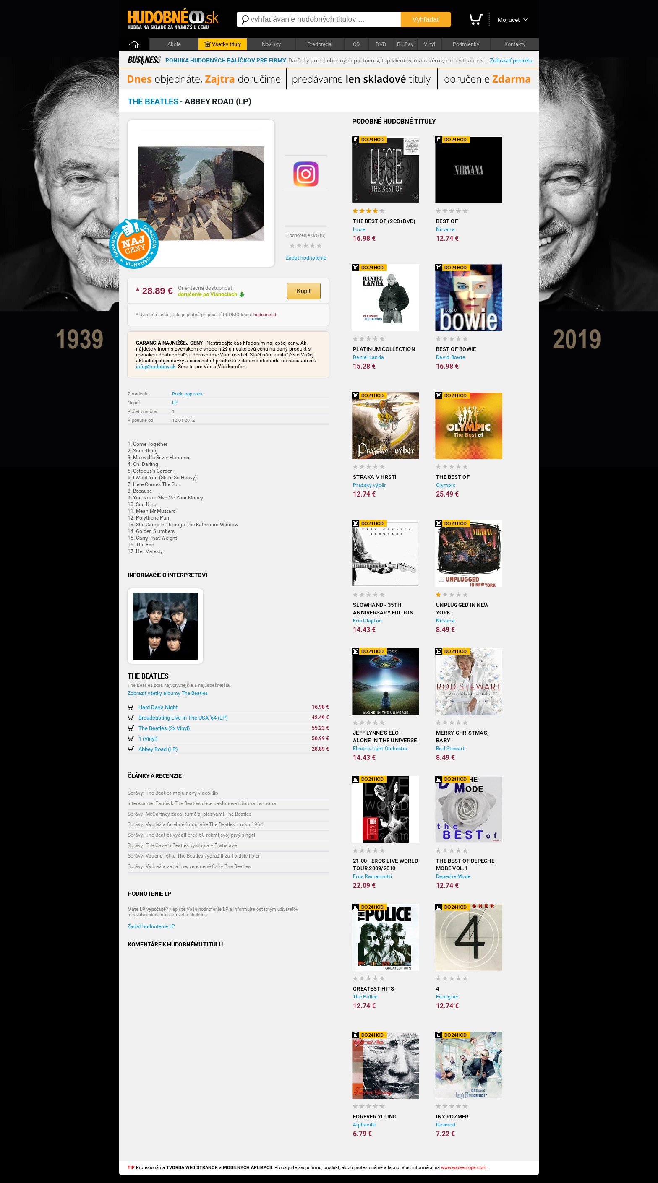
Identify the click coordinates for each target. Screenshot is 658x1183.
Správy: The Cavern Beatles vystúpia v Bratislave (182, 845)
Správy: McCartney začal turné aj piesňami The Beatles (189, 814)
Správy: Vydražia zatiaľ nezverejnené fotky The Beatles (189, 866)
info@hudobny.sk (155, 366)
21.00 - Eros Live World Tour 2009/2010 (385, 864)
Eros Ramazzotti (372, 876)
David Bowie (450, 357)
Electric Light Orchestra (380, 748)
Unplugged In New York (462, 609)
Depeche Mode (453, 876)
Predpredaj (320, 44)
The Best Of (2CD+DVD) (384, 221)
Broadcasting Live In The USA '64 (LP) (183, 718)
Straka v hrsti (375, 477)
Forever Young (375, 1116)
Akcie (174, 44)
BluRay (405, 44)
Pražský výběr (369, 485)
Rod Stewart (450, 748)
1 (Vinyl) (148, 739)
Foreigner (447, 997)
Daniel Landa (368, 357)
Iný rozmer (452, 1116)
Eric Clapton (367, 621)
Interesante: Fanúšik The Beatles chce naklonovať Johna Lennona (202, 803)
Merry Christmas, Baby (462, 737)
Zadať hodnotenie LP (151, 926)
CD (356, 44)
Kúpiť (304, 291)
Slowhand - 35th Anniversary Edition (383, 609)
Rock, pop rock (187, 394)
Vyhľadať (426, 19)
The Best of (453, 477)
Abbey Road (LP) (158, 749)
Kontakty (514, 44)
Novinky (271, 44)
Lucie (359, 229)
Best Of (447, 221)
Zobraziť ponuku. (512, 60)
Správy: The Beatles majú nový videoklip (173, 793)
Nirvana (445, 229)
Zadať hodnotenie (306, 258)
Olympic (445, 485)
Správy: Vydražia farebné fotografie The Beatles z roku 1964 (195, 824)
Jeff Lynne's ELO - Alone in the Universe (385, 737)
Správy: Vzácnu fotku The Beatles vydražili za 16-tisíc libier (194, 856)
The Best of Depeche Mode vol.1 (465, 864)
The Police (365, 997)
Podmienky (466, 44)
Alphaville (364, 1125)
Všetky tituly (222, 44)
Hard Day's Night (158, 707)
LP (175, 403)
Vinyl (429, 44)
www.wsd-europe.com (463, 1167)
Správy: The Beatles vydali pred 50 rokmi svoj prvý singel (191, 835)
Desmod (446, 1125)
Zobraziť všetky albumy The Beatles (168, 693)
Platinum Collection (384, 349)
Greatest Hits (373, 988)
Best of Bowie (456, 349)
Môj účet (509, 19)
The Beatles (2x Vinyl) (164, 728)
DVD (381, 44)
